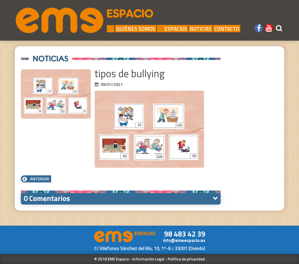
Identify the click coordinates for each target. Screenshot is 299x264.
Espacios (172, 28)
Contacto (226, 28)
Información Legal (148, 259)
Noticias (200, 28)
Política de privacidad (186, 259)
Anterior (36, 179)
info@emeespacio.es (184, 240)
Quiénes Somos (135, 28)
